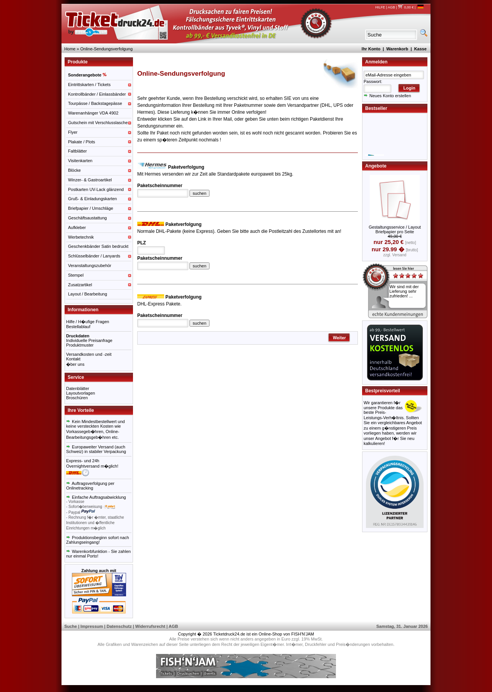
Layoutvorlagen (80, 393)
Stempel (75, 275)
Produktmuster (80, 345)
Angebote (375, 166)
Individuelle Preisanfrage (89, 340)
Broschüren (77, 397)
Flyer (72, 132)
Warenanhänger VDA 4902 (93, 113)
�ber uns (75, 364)
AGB (391, 7)
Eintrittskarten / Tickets (89, 84)
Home (69, 48)
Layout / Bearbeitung (87, 294)
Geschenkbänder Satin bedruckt (98, 246)
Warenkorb (397, 48)
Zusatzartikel (80, 284)
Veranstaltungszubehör (89, 265)
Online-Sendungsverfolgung (106, 48)
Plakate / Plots (81, 141)
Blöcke (74, 170)
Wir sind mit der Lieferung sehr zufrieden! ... (404, 291)
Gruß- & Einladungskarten (92, 198)
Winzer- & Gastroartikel (90, 180)
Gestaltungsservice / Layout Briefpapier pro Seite (395, 229)
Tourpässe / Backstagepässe (95, 103)
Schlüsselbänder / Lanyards (94, 256)
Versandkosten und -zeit (88, 354)
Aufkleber (77, 227)
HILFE (380, 7)
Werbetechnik (81, 237)
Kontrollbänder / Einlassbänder (97, 94)
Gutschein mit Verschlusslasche (98, 122)
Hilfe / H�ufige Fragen (87, 321)
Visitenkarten (80, 160)
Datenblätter (77, 388)
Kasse (420, 48)
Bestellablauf (78, 326)
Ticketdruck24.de (229, 634)
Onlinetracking (79, 488)
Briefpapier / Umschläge (90, 208)
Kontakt (73, 359)
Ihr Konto (371, 48)
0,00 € (406, 7)
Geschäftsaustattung (87, 218)
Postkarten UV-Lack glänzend (96, 189)
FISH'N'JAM (302, 634)
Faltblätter (77, 151)
